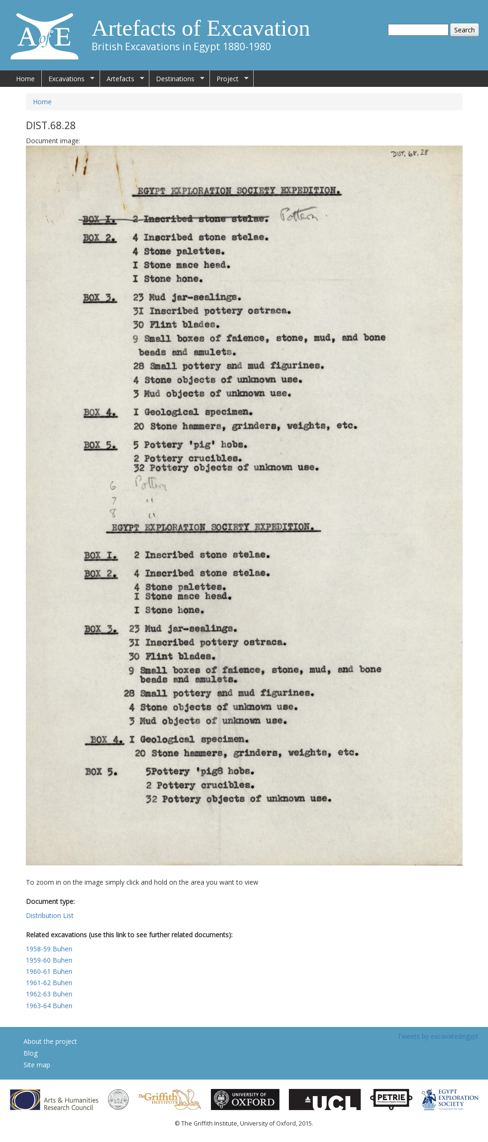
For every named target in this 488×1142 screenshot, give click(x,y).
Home (25, 78)
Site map (36, 1064)
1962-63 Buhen (49, 993)
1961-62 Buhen (49, 982)
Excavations (68, 79)
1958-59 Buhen (49, 948)
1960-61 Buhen (49, 971)
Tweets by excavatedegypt (438, 1036)
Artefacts (122, 79)
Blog (30, 1053)
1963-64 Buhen (49, 1005)
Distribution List (50, 915)
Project (229, 79)
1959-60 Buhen (49, 960)
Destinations (176, 79)
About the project (50, 1041)
